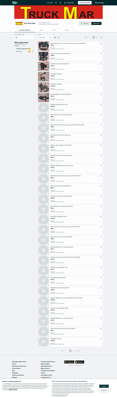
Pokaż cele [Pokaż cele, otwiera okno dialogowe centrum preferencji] (104, 390)
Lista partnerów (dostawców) (59, 395)
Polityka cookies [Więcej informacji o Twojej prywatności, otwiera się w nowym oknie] (13, 389)
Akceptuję (104, 386)
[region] (58, 388)
